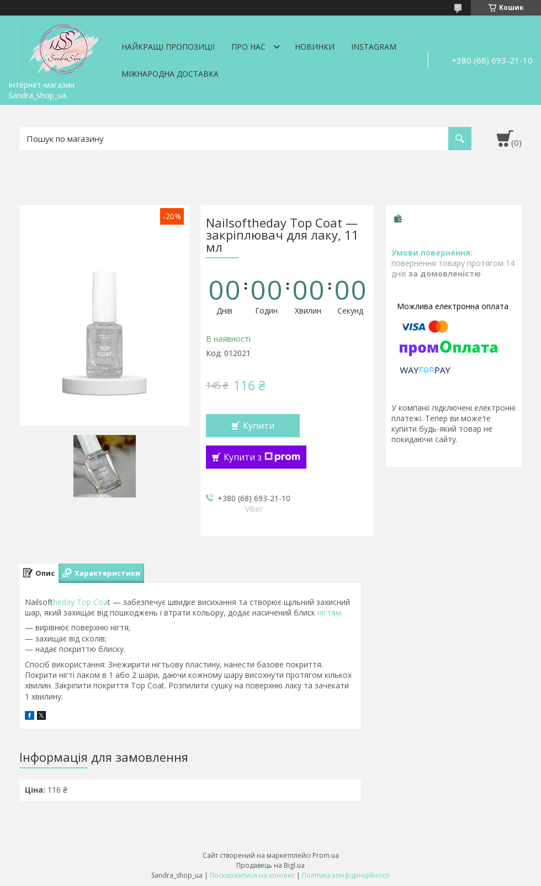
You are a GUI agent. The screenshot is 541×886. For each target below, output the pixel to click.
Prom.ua (325, 855)
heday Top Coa (80, 602)
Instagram (373, 46)
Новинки (315, 46)
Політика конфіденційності (346, 875)
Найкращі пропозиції (168, 46)
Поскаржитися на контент (252, 875)
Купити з (262, 457)
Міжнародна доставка (170, 73)
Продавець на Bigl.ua (270, 865)
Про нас (248, 46)
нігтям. (329, 612)
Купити (258, 426)
